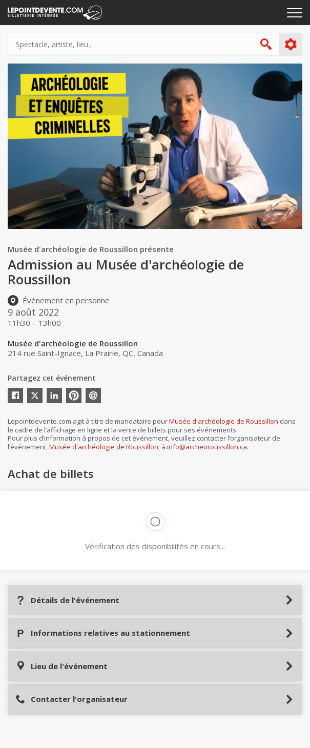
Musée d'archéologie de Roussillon (223, 421)
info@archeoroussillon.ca (207, 446)
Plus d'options (290, 44)
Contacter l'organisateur (71, 699)
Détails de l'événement (67, 600)
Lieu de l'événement (61, 666)
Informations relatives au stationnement (102, 633)
